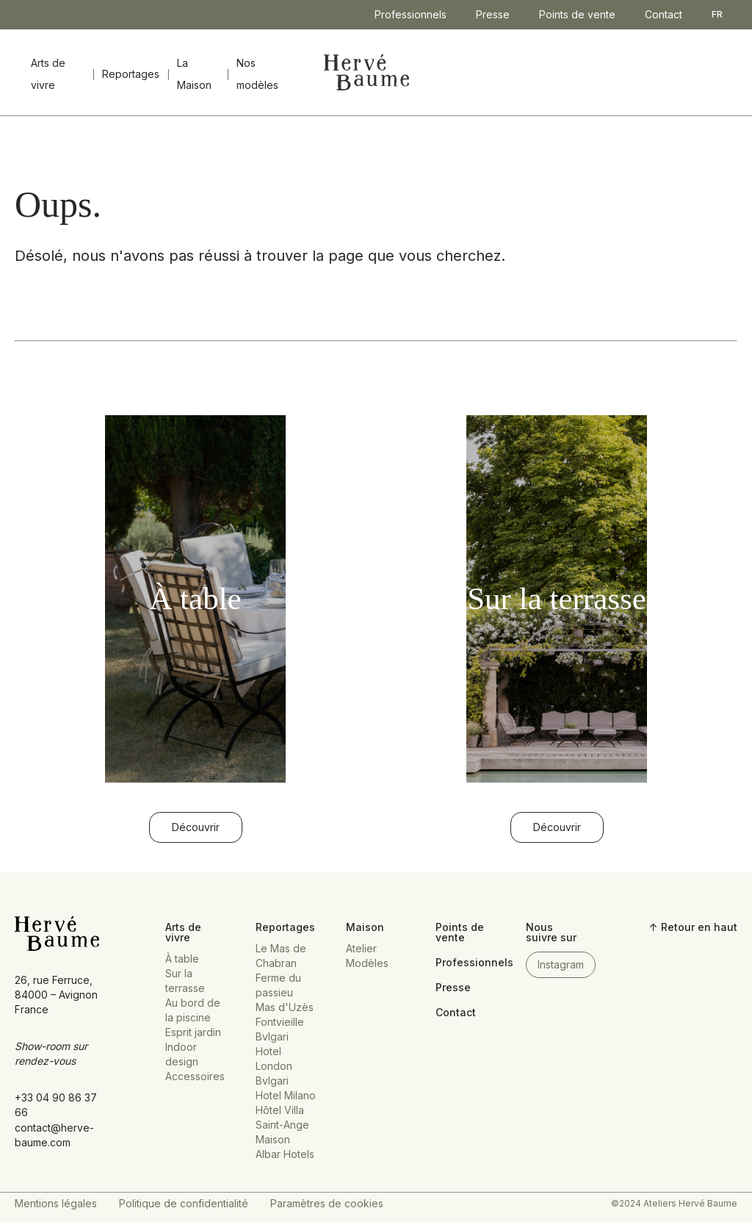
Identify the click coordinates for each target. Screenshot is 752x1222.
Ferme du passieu (278, 985)
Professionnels (410, 14)
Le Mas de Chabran (281, 955)
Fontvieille (280, 1022)
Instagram (561, 964)
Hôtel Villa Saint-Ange (282, 1117)
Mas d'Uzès (285, 1007)
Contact (663, 14)
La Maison (194, 74)
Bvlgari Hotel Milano (286, 1087)
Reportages (130, 74)
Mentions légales (56, 1203)
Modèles (367, 963)
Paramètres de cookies (326, 1203)
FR (717, 14)
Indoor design (181, 1054)
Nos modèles (257, 74)
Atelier (361, 948)
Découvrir (196, 827)
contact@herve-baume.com (54, 1135)
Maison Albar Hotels (285, 1146)
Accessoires (195, 1076)
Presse (493, 14)
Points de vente (577, 14)
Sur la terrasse (185, 980)
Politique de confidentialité (183, 1203)
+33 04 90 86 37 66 (56, 1104)
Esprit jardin (193, 1032)
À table (182, 958)
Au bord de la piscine (192, 1010)
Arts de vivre (48, 74)
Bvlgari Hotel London (274, 1051)
